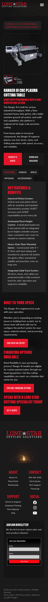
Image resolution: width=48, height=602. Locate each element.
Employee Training (13, 505)
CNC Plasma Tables (27, 24)
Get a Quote (12, 410)
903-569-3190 (35, 477)
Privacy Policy (9, 595)
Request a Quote (12, 159)
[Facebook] (34, 503)
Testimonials (13, 485)
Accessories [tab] (24, 178)
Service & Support (13, 501)
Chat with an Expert (16, 343)
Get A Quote (34, 481)
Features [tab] (9, 172)
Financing (35, 488)
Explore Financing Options (19, 388)
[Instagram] (34, 508)
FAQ (13, 513)
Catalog (10, 24)
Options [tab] (9, 178)
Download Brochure (33, 159)
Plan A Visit (13, 481)
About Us (13, 477)
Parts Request (13, 509)
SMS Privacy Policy (23, 595)
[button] (8, 79)
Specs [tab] (33, 172)
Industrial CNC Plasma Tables (22, 27)
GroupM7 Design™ (11, 597)
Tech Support (35, 485)
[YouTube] (34, 513)
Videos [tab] (22, 172)
